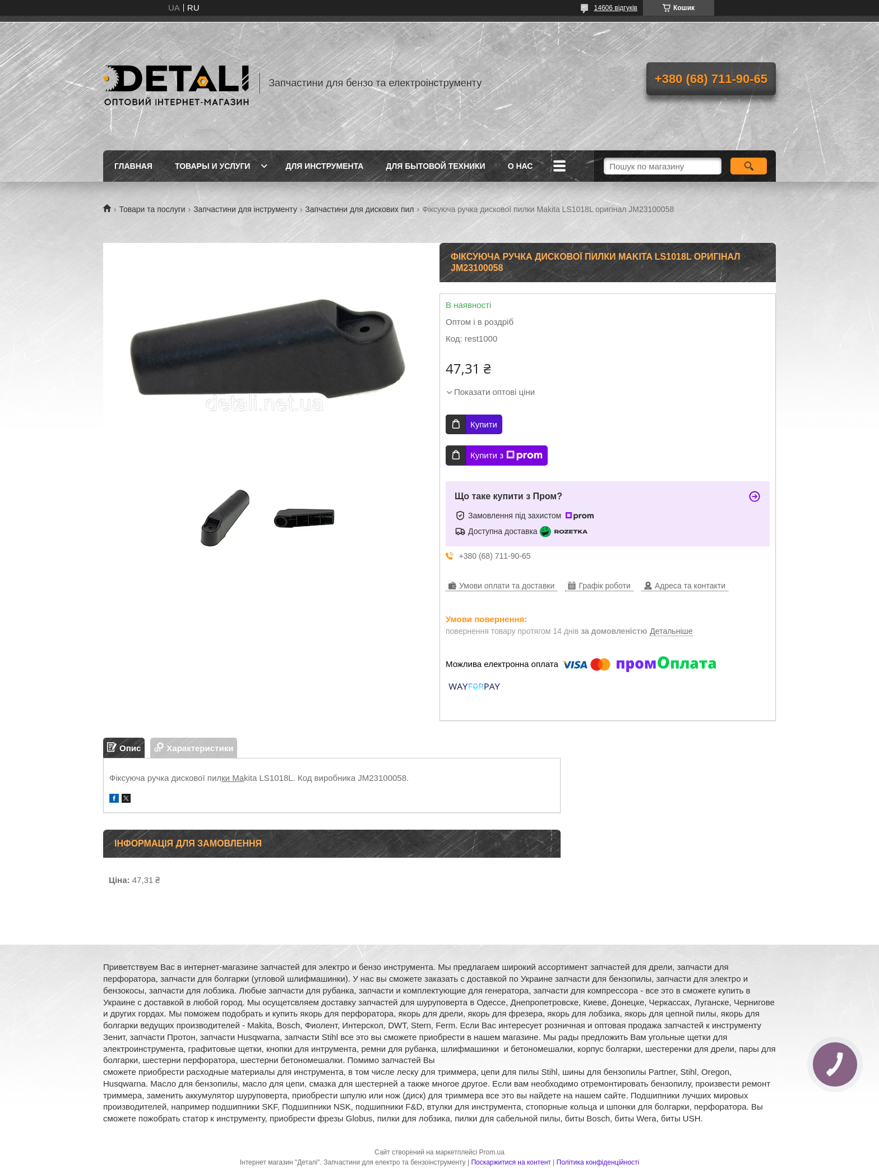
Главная (133, 166)
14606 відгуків (615, 8)
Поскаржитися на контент (510, 1162)
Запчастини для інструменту (245, 209)
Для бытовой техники (435, 166)
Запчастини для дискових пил (359, 209)
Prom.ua (492, 1152)
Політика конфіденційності (598, 1162)
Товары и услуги (213, 166)
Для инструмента (324, 166)
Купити (483, 424)
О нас (520, 166)
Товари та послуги (152, 209)
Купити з (506, 455)
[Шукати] (748, 166)
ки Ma (232, 778)
